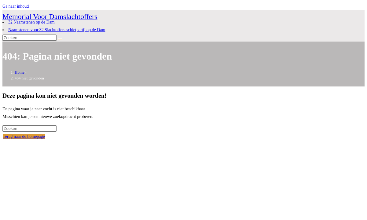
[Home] (19, 72)
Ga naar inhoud (15, 6)
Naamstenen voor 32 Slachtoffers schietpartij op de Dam (56, 30)
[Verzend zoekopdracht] (60, 39)
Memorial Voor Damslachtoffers (49, 16)
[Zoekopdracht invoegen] (29, 38)
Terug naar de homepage (24, 136)
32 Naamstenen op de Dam (31, 22)
